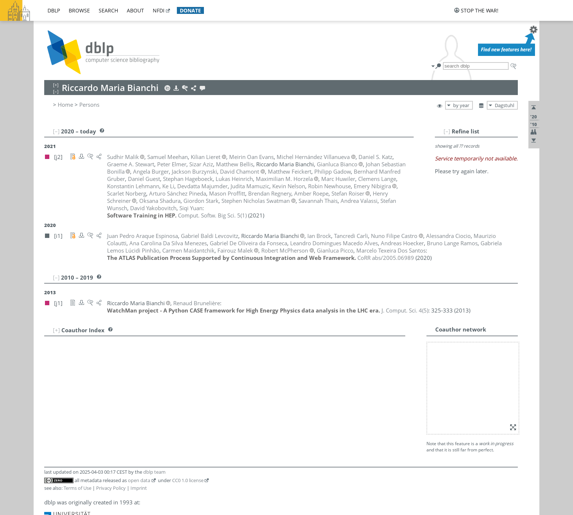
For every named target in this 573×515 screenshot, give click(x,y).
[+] (56, 330)
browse (79, 10)
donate (190, 10)
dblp (54, 10)
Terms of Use (77, 488)
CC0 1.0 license (188, 480)
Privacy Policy (111, 488)
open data (139, 480)
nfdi (158, 10)
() (212, 215)
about (135, 10)
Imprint (138, 488)
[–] (447, 131)
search (108, 10)
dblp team (154, 472)
